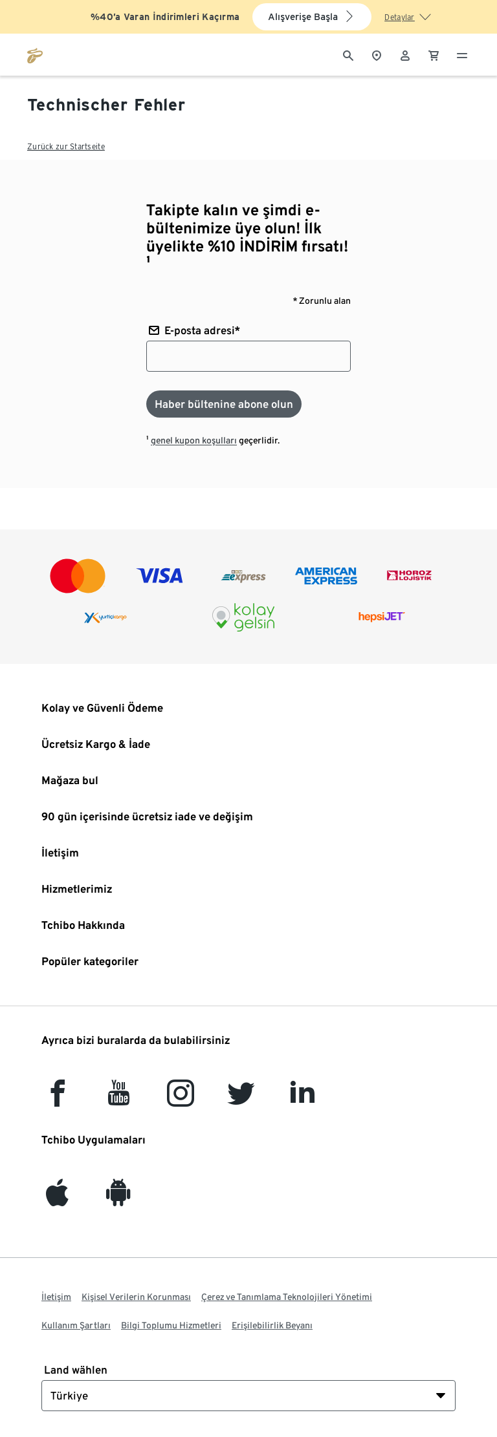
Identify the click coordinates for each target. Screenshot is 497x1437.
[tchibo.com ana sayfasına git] (35, 54)
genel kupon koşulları (194, 440)
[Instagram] (180, 1099)
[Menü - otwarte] (462, 54)
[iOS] (57, 1198)
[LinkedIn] (302, 1099)
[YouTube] (119, 1099)
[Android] (118, 1198)
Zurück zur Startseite (66, 146)
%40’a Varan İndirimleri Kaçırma (165, 17)
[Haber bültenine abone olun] (224, 404)
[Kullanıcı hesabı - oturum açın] (405, 54)
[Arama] (348, 54)
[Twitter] (241, 1099)
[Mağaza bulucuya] (376, 54)
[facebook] (57, 1099)
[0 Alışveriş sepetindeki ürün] (433, 54)
